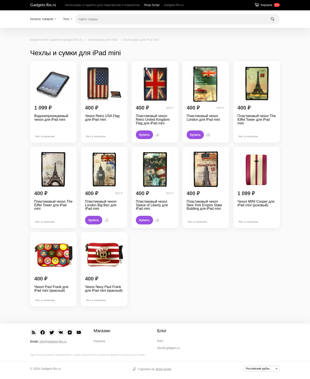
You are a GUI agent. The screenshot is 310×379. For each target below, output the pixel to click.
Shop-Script (152, 5)
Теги (66, 19)
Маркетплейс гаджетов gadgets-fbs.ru (56, 39)
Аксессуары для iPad (102, 39)
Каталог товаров (41, 19)
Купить (144, 134)
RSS (160, 341)
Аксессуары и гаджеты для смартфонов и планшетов (102, 5)
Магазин (102, 330)
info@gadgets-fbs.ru (53, 341)
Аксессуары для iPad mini (141, 39)
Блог (161, 330)
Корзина (99, 341)
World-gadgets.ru (168, 348)
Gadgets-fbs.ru (43, 5)
